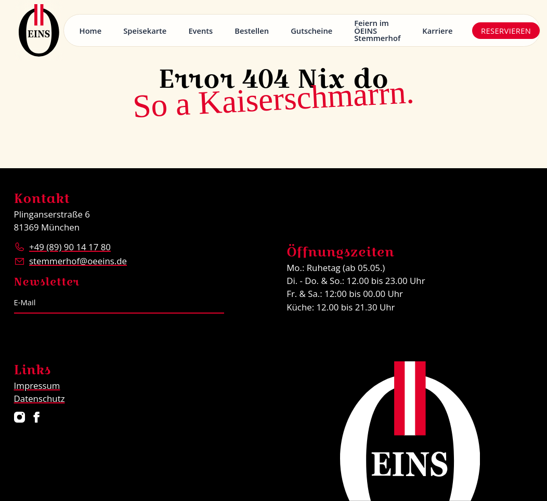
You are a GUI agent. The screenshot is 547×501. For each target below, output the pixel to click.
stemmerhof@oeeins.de (78, 261)
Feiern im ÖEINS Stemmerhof (377, 30)
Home (91, 30)
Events (200, 30)
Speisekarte (144, 30)
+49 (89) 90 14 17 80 (70, 247)
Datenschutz (39, 398)
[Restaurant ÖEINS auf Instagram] (19, 417)
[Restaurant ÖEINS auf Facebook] (36, 417)
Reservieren (506, 30)
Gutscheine (311, 30)
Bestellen (252, 30)
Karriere (437, 30)
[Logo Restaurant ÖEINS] (39, 30)
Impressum (37, 385)
